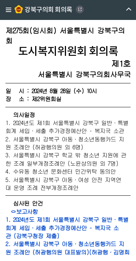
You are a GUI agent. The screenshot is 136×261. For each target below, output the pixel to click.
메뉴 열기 (122, 10)
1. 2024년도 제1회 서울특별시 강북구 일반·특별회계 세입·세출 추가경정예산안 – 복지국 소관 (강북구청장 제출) (66, 227)
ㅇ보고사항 (21, 211)
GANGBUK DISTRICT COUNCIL (80, 9)
